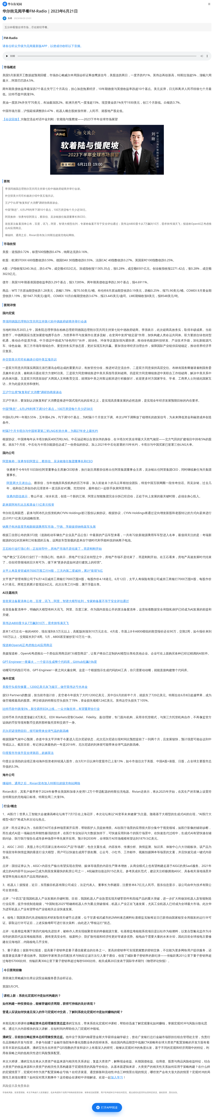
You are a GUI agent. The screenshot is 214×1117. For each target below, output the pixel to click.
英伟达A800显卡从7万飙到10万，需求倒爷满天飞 (36, 623)
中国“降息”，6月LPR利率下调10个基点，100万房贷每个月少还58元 (48, 409)
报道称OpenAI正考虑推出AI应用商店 (27, 645)
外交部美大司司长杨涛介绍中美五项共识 (30, 359)
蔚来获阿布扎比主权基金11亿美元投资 (28, 505)
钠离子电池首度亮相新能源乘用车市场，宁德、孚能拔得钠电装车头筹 (49, 527)
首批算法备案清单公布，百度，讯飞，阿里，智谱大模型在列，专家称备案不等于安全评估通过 (66, 601)
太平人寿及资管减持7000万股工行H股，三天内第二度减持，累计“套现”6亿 (53, 571)
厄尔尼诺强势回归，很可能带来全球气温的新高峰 (36, 731)
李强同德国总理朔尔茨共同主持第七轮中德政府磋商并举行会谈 (45, 321)
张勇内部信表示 (17, 496)
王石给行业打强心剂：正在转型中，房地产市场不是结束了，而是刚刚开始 (52, 549)
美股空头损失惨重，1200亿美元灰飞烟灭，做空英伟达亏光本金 (45, 687)
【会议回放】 (12, 119)
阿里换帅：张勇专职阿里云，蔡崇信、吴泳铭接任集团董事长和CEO (48, 461)
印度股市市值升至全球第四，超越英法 (28, 753)
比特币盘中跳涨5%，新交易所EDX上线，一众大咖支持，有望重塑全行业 (51, 709)
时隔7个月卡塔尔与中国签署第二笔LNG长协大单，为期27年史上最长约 (50, 431)
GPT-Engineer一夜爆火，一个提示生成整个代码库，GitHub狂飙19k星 (50, 662)
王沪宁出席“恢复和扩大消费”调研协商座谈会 (32, 392)
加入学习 (117, 1077)
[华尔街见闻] (12, 4)
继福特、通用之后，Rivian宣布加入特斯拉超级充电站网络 (41, 783)
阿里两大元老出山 (19, 483)
